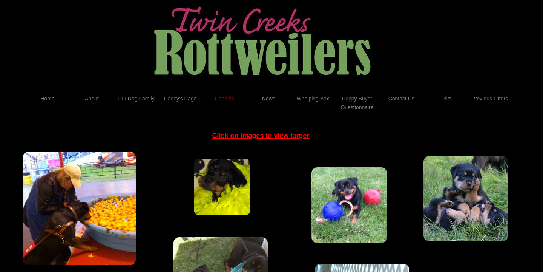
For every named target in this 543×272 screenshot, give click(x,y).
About (92, 99)
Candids (224, 99)
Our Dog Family (136, 99)
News (268, 99)
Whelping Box (313, 99)
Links (445, 99)
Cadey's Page (180, 99)
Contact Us (401, 99)
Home (47, 99)
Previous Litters (490, 99)
